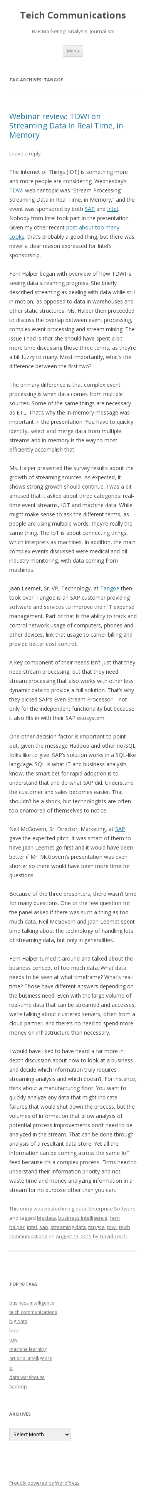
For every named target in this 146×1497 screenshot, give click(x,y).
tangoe (96, 1227)
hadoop (18, 1386)
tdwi (112, 1227)
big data (76, 1208)
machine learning (28, 1349)
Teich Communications (73, 15)
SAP (90, 208)
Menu (73, 51)
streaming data (68, 1227)
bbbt (14, 1330)
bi (11, 1368)
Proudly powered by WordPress (44, 1483)
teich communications (33, 1312)
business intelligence (82, 1217)
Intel (112, 208)
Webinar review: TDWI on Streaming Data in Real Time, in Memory (66, 125)
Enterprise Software (112, 1208)
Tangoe (109, 588)
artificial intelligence (30, 1358)
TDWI (16, 190)
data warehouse (27, 1377)
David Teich (113, 1236)
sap (43, 1227)
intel (32, 1227)
